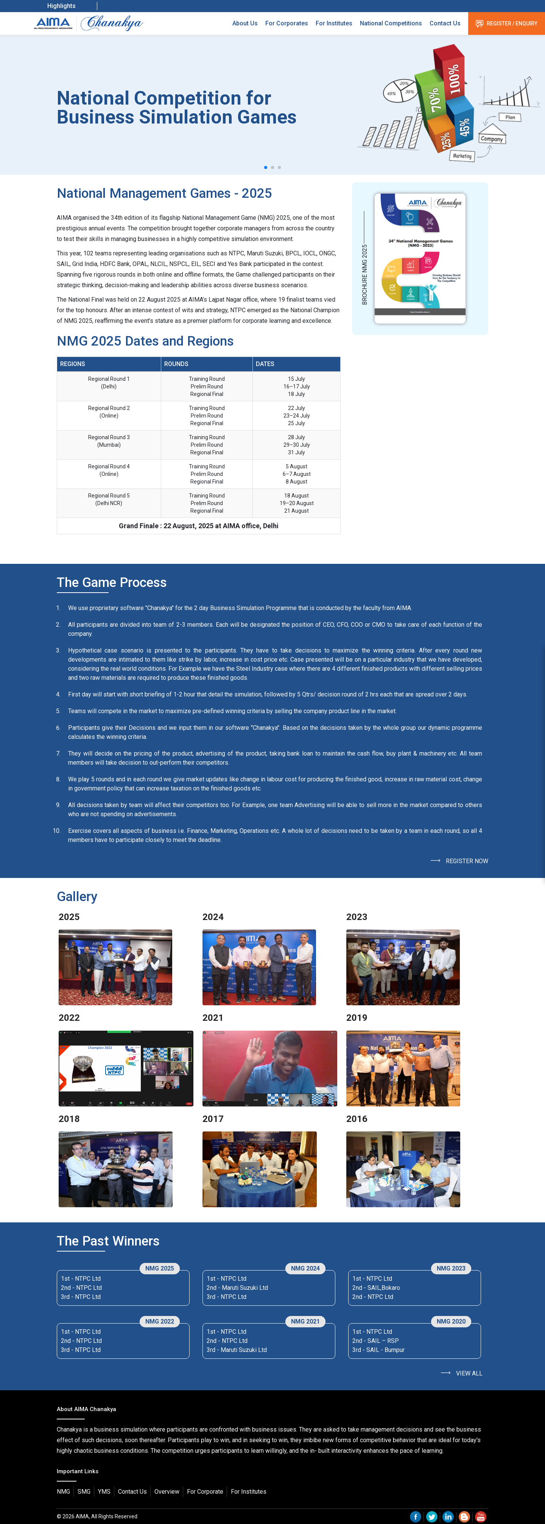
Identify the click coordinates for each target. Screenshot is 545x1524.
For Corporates (286, 23)
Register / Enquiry (506, 23)
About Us (245, 23)
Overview (166, 1491)
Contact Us (445, 23)
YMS (104, 1491)
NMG (63, 1491)
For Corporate (205, 1491)
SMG (84, 1491)
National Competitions (391, 23)
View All (469, 1373)
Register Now (467, 861)
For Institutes (334, 23)
